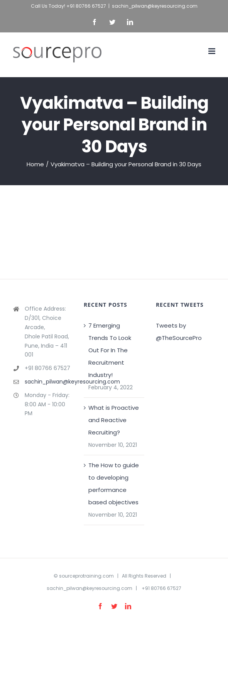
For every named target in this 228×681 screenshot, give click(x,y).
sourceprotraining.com (86, 576)
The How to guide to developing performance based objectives (113, 483)
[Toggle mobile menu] (212, 51)
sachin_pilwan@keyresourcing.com (155, 6)
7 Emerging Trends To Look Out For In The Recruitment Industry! (109, 350)
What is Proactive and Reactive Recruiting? (113, 420)
